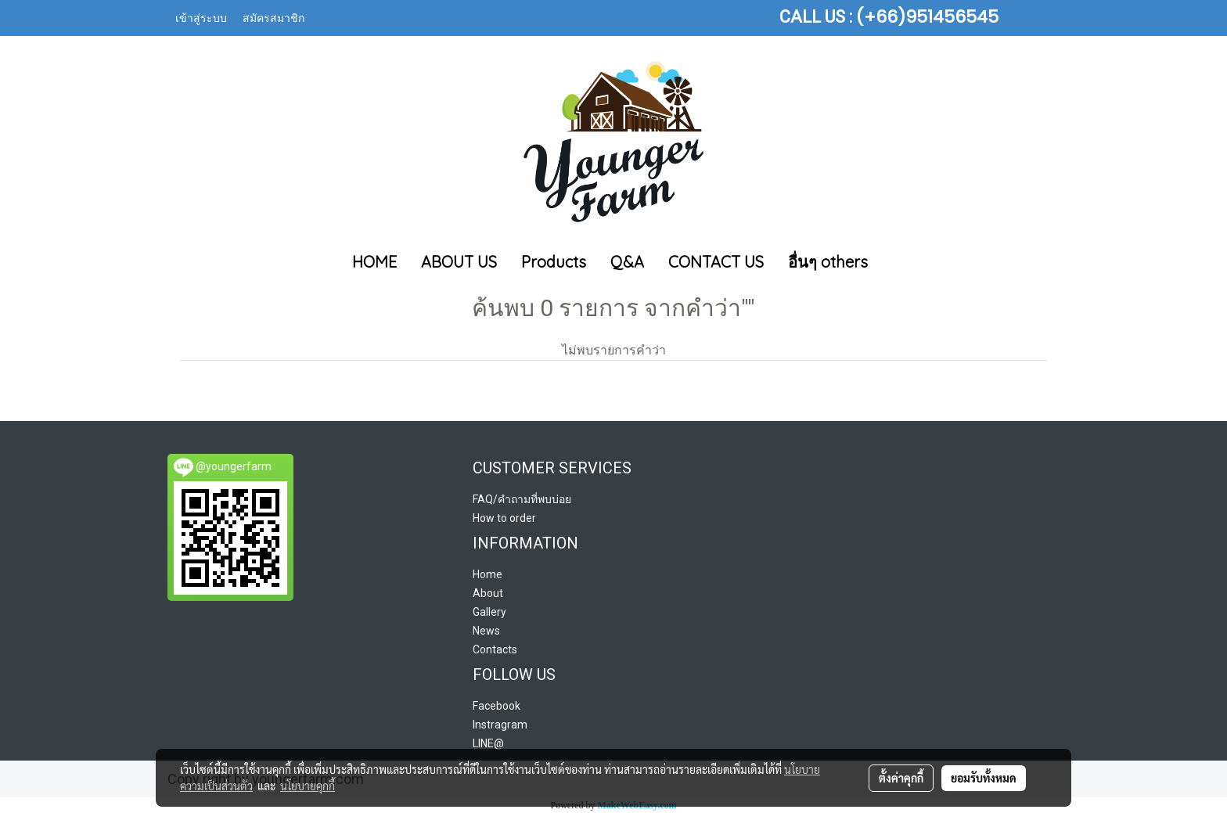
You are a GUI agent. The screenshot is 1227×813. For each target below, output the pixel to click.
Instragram (500, 724)
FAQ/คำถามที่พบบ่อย (522, 499)
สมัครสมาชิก (273, 18)
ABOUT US (459, 262)
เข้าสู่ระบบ (201, 18)
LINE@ (488, 743)
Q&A (627, 262)
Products (553, 262)
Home (487, 574)
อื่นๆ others (828, 262)
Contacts (495, 649)
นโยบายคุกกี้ (307, 786)
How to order (504, 518)
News (486, 630)
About (488, 593)
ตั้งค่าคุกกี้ (901, 778)
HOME (374, 262)
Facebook (496, 706)
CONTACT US (716, 262)
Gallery (489, 612)
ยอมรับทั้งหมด (984, 778)
